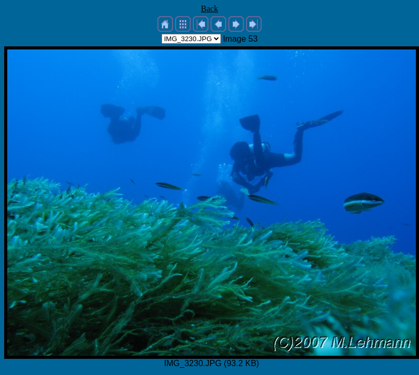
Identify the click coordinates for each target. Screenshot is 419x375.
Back (209, 8)
